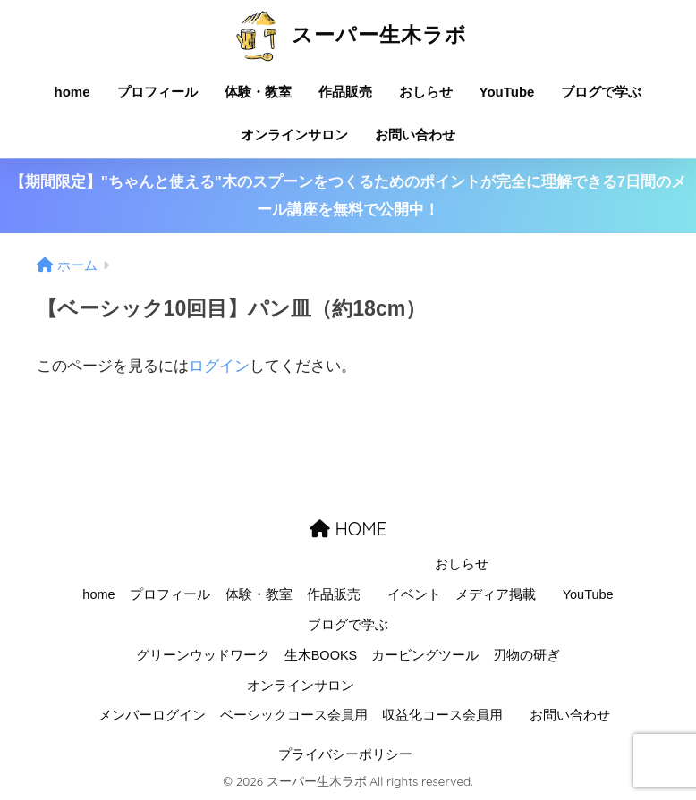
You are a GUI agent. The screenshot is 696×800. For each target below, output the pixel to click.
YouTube (507, 91)
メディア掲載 (495, 594)
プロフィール (157, 91)
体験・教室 (258, 91)
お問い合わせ (415, 134)
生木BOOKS (321, 655)
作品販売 (345, 91)
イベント (414, 594)
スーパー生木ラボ (347, 34)
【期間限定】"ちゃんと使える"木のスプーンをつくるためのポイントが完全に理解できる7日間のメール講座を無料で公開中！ (348, 195)
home (72, 91)
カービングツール (425, 655)
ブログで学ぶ (601, 91)
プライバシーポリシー (345, 754)
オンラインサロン (294, 134)
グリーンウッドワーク (203, 655)
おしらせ (426, 91)
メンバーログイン (152, 715)
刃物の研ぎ (526, 655)
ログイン (219, 366)
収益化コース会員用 (442, 715)
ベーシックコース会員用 (294, 715)
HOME (348, 529)
